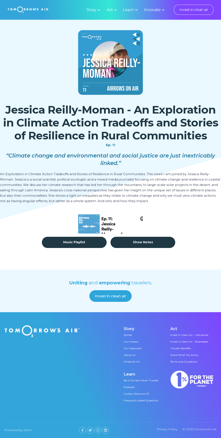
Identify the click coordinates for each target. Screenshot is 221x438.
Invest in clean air (193, 10)
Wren (28, 430)
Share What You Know (184, 355)
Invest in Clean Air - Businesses (189, 341)
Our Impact (131, 341)
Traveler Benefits (180, 348)
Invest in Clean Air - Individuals (189, 335)
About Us (129, 355)
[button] (93, 9)
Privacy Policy (167, 429)
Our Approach (133, 348)
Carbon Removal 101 (136, 393)
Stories (128, 335)
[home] (28, 9)
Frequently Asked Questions (141, 400)
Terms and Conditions (183, 361)
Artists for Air (132, 361)
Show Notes (143, 242)
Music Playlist (74, 242)
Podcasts (129, 387)
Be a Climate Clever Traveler (141, 380)
